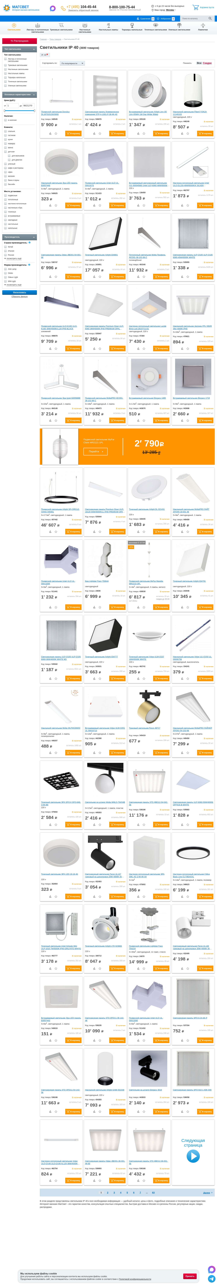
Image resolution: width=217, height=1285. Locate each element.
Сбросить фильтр (20, 296)
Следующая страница (193, 1143)
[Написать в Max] (53, 8)
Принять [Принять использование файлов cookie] (190, 1276)
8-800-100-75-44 (122, 7)
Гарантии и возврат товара (48, 18)
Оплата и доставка (24, 18)
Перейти (94, 451)
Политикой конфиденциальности (135, 1279)
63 (153, 1192)
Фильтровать (19, 292)
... (147, 1192)
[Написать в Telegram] (211, 1279)
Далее (206, 1193)
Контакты (68, 18)
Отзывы (78, 18)
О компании (7, 18)
